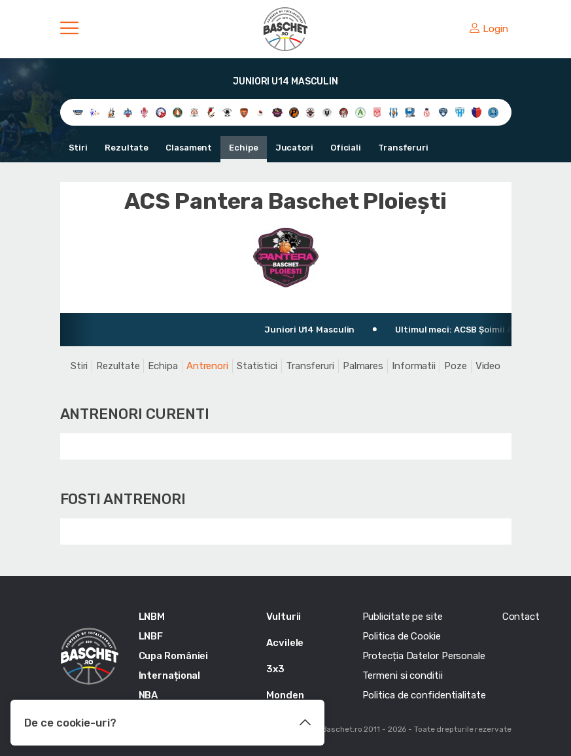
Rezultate (126, 148)
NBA (148, 695)
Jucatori (294, 148)
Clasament (188, 148)
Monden (284, 695)
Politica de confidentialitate (424, 695)
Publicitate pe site (402, 616)
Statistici (257, 366)
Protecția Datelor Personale (423, 656)
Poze (455, 366)
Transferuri (403, 148)
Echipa (162, 366)
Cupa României (174, 656)
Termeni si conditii (402, 675)
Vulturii (283, 616)
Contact (521, 616)
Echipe (243, 148)
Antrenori (207, 366)
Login (489, 29)
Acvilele (284, 643)
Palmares (363, 366)
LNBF (151, 636)
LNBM (152, 616)
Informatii (414, 366)
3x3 (275, 669)
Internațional (170, 675)
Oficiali (345, 148)
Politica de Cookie (401, 636)
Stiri (78, 148)
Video (488, 366)
